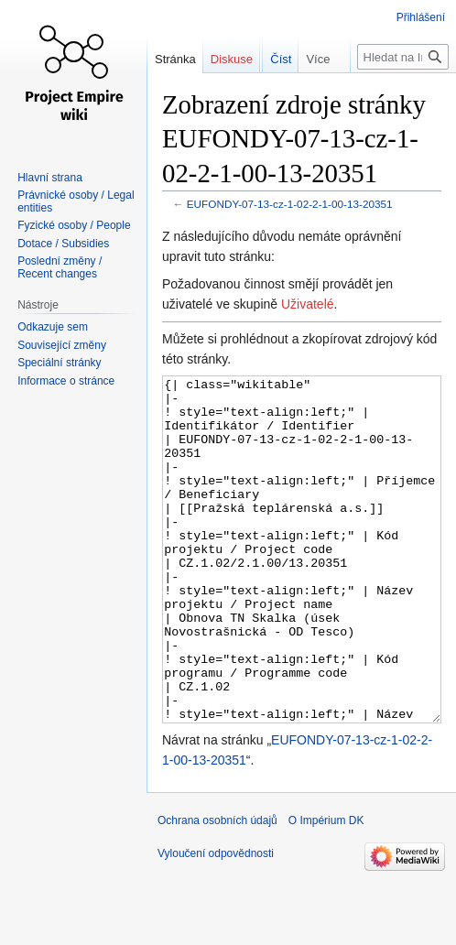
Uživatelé (307, 304)
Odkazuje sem (52, 326)
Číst (270, 96)
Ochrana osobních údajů (217, 889)
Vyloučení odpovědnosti (215, 922)
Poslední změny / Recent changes (59, 267)
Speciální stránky (59, 362)
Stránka (175, 59)
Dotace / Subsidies (63, 243)
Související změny (61, 345)
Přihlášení (420, 17)
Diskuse (232, 59)
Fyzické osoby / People (73, 225)
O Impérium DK (326, 889)
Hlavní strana (49, 177)
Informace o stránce (65, 381)
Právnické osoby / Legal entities (75, 201)
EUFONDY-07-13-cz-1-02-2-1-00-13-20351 (290, 204)
